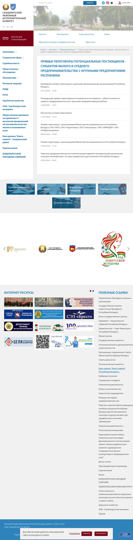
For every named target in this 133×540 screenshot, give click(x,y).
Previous (5, 249)
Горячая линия (10, 148)
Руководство (62, 34)
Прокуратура (11, 78)
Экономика (10, 52)
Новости (42, 34)
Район (107, 34)
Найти (90, 3)
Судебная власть (11, 63)
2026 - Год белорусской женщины (14, 108)
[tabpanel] (49, 324)
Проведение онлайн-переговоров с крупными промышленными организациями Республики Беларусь (83, 85)
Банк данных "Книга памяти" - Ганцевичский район (15, 139)
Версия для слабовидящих (18, 38)
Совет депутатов (86, 34)
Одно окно (90, 42)
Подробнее (74, 534)
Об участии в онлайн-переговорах (56, 113)
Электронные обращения (76, 189)
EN (8, 27)
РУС (4, 27)
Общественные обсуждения (10, 70)
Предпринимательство (67, 50)
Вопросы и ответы (63, 203)
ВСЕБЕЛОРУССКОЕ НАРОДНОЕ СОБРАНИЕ (14, 155)
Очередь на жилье (109, 189)
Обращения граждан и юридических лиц (57, 42)
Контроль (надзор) (12, 84)
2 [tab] (93, 291)
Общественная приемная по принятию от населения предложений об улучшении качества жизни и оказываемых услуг (15, 123)
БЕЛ (11, 27)
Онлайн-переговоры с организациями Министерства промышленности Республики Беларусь (83, 142)
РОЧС (5, 95)
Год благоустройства (13, 101)
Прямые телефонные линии (19, 189)
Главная (43, 50)
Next (127, 249)
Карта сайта (126, 3)
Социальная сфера (13, 58)
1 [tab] (90, 291)
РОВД (5, 89)
